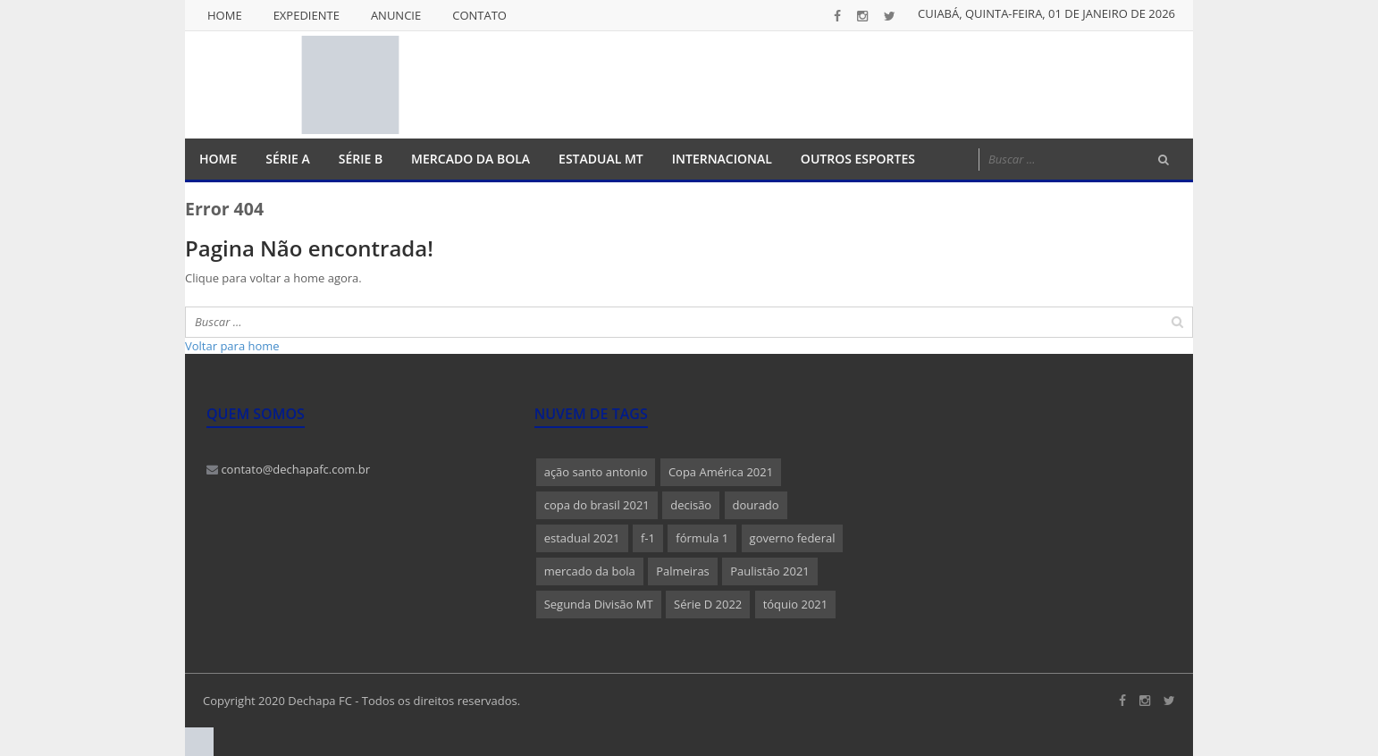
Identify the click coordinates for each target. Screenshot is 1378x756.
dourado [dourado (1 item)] (756, 505)
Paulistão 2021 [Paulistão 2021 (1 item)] (770, 571)
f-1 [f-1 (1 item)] (648, 538)
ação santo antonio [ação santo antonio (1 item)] (596, 472)
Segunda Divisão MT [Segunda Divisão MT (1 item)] (598, 604)
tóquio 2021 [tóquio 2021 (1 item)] (795, 604)
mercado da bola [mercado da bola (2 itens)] (589, 571)
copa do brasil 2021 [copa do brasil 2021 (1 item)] (597, 505)
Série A (287, 158)
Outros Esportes (858, 158)
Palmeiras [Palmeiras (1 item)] (683, 571)
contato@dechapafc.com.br (288, 469)
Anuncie (396, 15)
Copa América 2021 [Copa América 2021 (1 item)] (720, 472)
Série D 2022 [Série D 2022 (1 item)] (708, 604)
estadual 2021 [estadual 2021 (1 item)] (582, 538)
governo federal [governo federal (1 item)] (793, 538)
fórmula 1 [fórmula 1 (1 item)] (702, 538)
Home (224, 15)
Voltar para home (232, 346)
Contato (479, 15)
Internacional (722, 158)
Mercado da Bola (470, 158)
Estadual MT (601, 158)
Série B (360, 158)
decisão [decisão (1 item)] (690, 505)
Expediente (306, 15)
